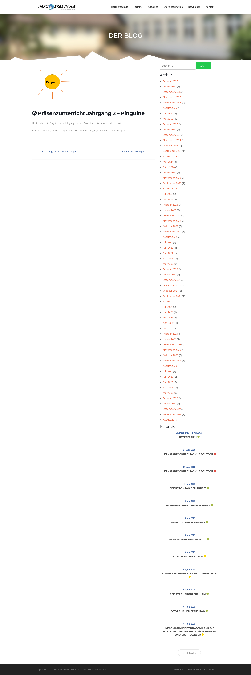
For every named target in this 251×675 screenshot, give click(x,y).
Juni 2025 (168, 113)
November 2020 (172, 350)
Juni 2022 (168, 247)
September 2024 (172, 151)
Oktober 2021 (170, 290)
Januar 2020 (169, 403)
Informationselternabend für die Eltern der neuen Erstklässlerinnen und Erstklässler (189, 632)
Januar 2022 (169, 274)
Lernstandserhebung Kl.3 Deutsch (188, 454)
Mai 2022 (168, 253)
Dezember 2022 (172, 215)
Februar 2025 (170, 124)
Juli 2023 (167, 194)
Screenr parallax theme (185, 669)
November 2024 (172, 140)
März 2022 (169, 264)
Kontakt (210, 6)
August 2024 (170, 156)
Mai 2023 (168, 199)
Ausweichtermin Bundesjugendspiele (189, 573)
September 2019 (172, 414)
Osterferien (188, 437)
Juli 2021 (167, 307)
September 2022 (172, 231)
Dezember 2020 (172, 344)
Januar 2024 (169, 172)
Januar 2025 (169, 129)
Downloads (194, 6)
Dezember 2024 (172, 135)
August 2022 (170, 237)
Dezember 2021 (172, 280)
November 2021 (172, 285)
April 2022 (168, 258)
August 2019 (170, 419)
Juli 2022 (167, 242)
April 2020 (168, 387)
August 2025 (170, 108)
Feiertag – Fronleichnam (188, 594)
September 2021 (172, 296)
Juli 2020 (167, 371)
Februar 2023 (170, 204)
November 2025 (172, 97)
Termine (138, 6)
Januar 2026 (169, 86)
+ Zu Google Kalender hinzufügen (61, 151)
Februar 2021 (170, 333)
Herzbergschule (119, 6)
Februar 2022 (170, 269)
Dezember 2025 (172, 92)
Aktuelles (153, 6)
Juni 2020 (168, 376)
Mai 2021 (168, 317)
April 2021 (168, 323)
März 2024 (169, 167)
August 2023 (170, 188)
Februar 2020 (170, 398)
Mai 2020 (168, 382)
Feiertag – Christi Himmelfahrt (188, 505)
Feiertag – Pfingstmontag (187, 539)
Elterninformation (173, 6)
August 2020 (170, 366)
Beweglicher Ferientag (188, 522)
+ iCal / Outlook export (132, 151)
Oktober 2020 (170, 355)
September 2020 (172, 360)
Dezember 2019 (172, 409)
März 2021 (169, 328)
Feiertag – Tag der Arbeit (188, 488)
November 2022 (172, 221)
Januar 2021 (169, 339)
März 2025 (169, 118)
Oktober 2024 (170, 145)
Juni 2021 (168, 312)
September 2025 (172, 102)
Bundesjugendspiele (188, 556)
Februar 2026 (170, 81)
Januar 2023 (169, 210)
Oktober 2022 (170, 226)
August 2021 (170, 301)
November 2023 (172, 178)
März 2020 (169, 393)
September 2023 (172, 183)
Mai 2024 (168, 161)
